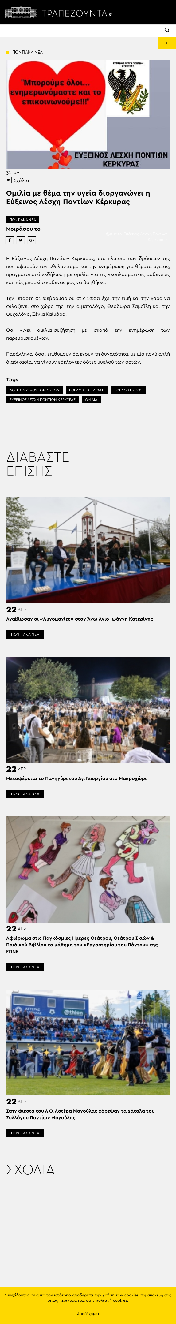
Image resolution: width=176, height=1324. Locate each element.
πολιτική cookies (111, 1301)
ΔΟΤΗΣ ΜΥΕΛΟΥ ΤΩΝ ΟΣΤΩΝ (35, 390)
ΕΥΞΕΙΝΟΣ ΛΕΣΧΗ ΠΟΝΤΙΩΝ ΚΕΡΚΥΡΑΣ (43, 399)
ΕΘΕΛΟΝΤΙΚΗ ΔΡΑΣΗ (87, 390)
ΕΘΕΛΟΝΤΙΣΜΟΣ (128, 390)
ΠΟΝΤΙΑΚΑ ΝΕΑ (23, 220)
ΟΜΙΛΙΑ (91, 399)
